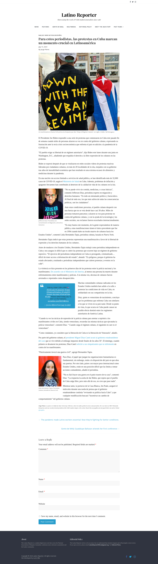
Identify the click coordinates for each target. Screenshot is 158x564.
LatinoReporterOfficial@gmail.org (99, 545)
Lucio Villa (36, 558)
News (37, 27)
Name (42, 479)
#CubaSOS (66, 292)
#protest (56, 294)
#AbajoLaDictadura (54, 292)
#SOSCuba (51, 290)
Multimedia (71, 27)
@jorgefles (41, 410)
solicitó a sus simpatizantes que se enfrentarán (95, 344)
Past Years (118, 27)
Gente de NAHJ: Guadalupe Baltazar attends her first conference (90, 428)
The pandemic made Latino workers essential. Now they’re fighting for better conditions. (79, 420)
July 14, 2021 (66, 305)
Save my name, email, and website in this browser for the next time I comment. (73, 516)
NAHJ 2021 (42, 35)
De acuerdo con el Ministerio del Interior (67, 272)
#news (67, 290)
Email (42, 491)
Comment (43, 449)
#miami (49, 294)
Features (45, 27)
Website (42, 504)
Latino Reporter (79, 15)
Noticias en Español (55, 35)
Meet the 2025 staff (102, 27)
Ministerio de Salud (71, 181)
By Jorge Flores (44, 49)
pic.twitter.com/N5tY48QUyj (58, 301)
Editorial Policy (85, 27)
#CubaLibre (59, 290)
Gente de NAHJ (57, 27)
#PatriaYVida (65, 294)
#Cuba (47, 296)
